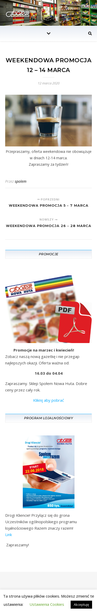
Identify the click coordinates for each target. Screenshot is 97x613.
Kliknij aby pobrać (48, 400)
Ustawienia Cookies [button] (46, 604)
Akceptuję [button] (81, 604)
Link (8, 534)
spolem (20, 181)
